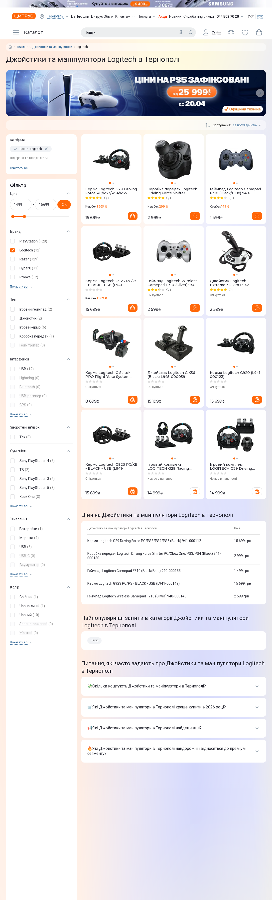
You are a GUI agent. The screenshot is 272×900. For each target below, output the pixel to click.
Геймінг (22, 47)
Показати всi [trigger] (19, 286)
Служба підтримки (198, 16)
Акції (162, 16)
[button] (40, 241)
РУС (260, 16)
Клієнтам (125, 16)
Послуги (147, 16)
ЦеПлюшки (80, 16)
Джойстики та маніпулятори (52, 47)
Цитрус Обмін (102, 16)
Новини (175, 16)
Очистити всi (19, 168)
